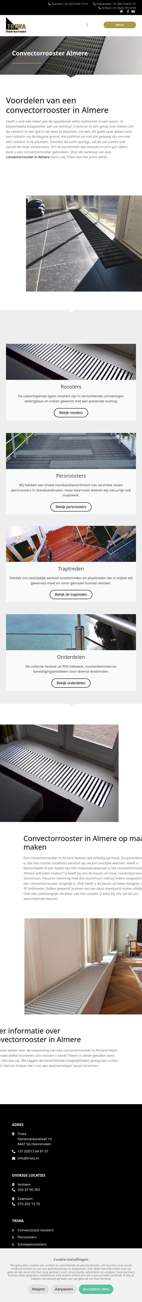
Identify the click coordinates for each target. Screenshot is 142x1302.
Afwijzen (38, 1289)
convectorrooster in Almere (24, 157)
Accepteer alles (96, 1289)
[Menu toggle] (87, 25)
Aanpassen (64, 1289)
